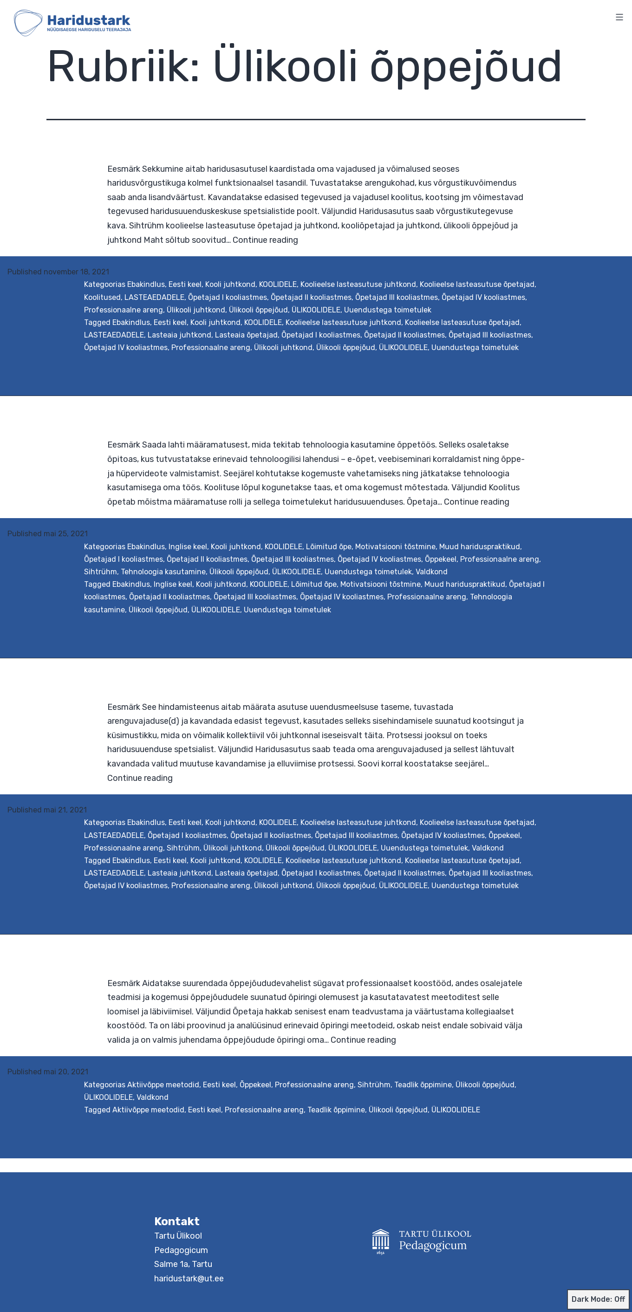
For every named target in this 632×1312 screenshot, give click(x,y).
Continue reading (265, 240)
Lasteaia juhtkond (179, 335)
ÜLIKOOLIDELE (316, 309)
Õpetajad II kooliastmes (311, 297)
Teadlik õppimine (423, 1084)
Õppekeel (440, 559)
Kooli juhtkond (230, 284)
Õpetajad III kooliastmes (396, 297)
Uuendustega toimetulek (387, 309)
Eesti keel (185, 284)
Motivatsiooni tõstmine (395, 546)
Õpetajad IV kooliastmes (483, 297)
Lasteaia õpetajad (246, 335)
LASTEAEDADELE (154, 297)
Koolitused (102, 297)
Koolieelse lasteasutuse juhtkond (358, 284)
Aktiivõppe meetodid (163, 1084)
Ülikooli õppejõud (258, 309)
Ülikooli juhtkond (196, 309)
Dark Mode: (598, 1299)
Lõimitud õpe (329, 546)
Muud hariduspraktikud (479, 546)
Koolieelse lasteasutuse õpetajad (477, 284)
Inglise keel (188, 546)
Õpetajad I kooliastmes (227, 297)
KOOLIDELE (278, 284)
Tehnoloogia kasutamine (163, 571)
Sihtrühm (100, 571)
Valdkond (432, 571)
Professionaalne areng (123, 309)
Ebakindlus (146, 284)
